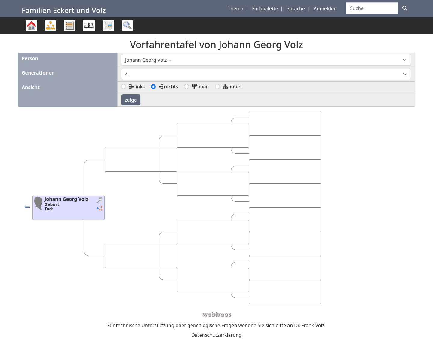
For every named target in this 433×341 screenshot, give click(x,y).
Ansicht (31, 87)
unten (231, 86)
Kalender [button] (89, 25)
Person (30, 58)
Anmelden (325, 8)
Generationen (38, 72)
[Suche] (404, 8)
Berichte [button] (108, 25)
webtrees (216, 314)
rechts (168, 86)
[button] (27, 208)
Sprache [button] (296, 8)
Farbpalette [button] (265, 8)
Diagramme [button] (51, 25)
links (136, 86)
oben (200, 86)
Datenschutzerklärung (216, 335)
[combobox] (266, 59)
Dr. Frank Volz (309, 325)
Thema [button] (236, 8)
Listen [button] (70, 25)
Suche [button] (127, 25)
